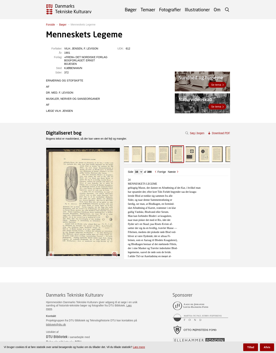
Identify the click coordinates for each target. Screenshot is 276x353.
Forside (50, 24)
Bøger (131, 9)
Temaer (147, 9)
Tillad (250, 347)
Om (217, 9)
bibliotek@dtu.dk (56, 324)
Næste (172, 171)
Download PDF (221, 133)
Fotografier (170, 9)
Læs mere (139, 347)
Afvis (267, 347)
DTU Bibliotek (57, 337)
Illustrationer (197, 9)
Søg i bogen (197, 133)
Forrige (161, 171)
